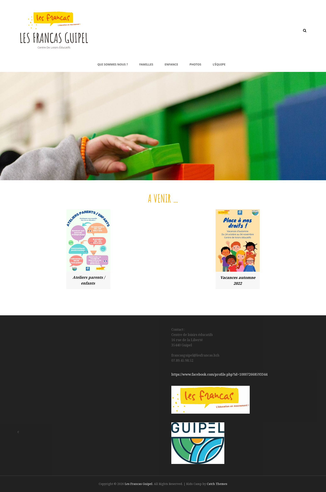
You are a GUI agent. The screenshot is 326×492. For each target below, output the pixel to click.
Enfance (171, 64)
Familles (146, 64)
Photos (195, 64)
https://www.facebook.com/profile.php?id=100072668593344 (219, 374)
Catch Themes (217, 484)
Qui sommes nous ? (113, 64)
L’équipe (219, 64)
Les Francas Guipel (59, 37)
